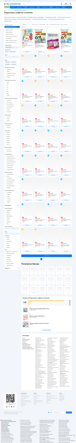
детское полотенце (63, 370)
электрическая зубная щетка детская (53, 359)
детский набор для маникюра (39, 383)
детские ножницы (50, 374)
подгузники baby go (38, 356)
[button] (69, 7)
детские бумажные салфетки (64, 382)
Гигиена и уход (10, 10)
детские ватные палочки (51, 346)
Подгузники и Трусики (9, 28)
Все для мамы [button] (24, 343)
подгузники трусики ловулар (39, 340)
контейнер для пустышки (63, 375)
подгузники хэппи (38, 349)
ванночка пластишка (38, 339)
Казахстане (12, 413)
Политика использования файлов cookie (26, 402)
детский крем (50, 347)
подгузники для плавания (51, 358)
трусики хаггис (37, 342)
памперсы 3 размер (38, 354)
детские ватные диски (51, 345)
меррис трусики (37, 346)
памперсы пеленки (63, 383)
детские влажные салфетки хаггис (40, 367)
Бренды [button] (23, 337)
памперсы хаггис (38, 355)
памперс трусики (38, 341)
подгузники (49, 371)
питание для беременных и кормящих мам (64, 348)
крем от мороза (50, 340)
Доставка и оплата (23, 394)
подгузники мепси (38, 359)
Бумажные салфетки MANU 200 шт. (37, 316)
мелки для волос (37, 384)
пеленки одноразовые (63, 381)
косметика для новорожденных (40, 372)
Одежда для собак (61, 399)
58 (51, 259)
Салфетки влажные (9, 30)
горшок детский (62, 365)
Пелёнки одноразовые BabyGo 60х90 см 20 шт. (39, 308)
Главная (5, 10)
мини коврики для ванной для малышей (64, 364)
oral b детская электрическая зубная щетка (40, 348)
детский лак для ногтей (38, 379)
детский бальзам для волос (52, 341)
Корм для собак (61, 398)
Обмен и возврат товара (24, 397)
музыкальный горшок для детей (52, 372)
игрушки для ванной (51, 342)
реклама (57, 52)
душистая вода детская (38, 385)
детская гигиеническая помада (52, 360)
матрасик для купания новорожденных (63, 362)
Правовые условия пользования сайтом (17, 411)
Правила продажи (23, 398)
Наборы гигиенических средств (11, 40)
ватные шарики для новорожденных (40, 373)
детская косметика (38, 374)
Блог (47, 401)
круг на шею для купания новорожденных (51, 362)
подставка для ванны (63, 360)
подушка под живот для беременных (65, 346)
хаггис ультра (50, 353)
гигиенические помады (38, 380)
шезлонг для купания (63, 366)
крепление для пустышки (63, 377)
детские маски (50, 366)
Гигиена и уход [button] (24, 340)
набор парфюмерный (38, 386)
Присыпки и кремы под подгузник (11, 36)
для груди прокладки (63, 340)
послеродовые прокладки (64, 349)
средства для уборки (63, 355)
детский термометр (51, 380)
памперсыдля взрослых (63, 339)
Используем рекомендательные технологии (10, 412)
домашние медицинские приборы (53, 386)
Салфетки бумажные (9, 32)
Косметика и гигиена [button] (26, 339)
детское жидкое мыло (51, 379)
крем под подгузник (51, 348)
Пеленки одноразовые (9, 34)
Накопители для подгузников (11, 42)
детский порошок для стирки (64, 356)
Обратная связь (23, 404)
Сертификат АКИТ (24, 403)
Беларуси (16, 413)
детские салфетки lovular (39, 365)
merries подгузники (38, 360)
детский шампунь (50, 377)
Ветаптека (60, 400)
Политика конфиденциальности (26, 400)
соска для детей (62, 376)
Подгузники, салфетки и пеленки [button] (28, 348)
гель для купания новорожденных (40, 371)
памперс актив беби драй (51, 354)
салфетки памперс (38, 366)
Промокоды (23, 399)
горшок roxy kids (37, 361)
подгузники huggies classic (52, 351)
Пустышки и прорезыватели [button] (27, 347)
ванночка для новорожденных (64, 359)
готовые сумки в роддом (63, 350)
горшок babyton (37, 362)
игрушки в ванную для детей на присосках (64, 372)
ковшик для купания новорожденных (63, 373)
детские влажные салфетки (52, 384)
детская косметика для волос (39, 377)
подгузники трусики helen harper (40, 345)
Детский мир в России (7, 413)
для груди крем (62, 341)
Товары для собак (61, 397)
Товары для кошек (62, 394)
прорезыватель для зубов (63, 378)
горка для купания (62, 367)
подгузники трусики (51, 357)
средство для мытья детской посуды (53, 367)
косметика (61, 342)
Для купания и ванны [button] (26, 346)
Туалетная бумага (8, 38)
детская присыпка (50, 373)
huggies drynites (50, 352)
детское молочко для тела (51, 365)
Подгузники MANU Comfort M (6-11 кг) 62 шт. (39, 323)
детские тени (50, 339)
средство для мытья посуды (64, 354)
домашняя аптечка (50, 385)
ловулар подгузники (38, 350)
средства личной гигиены (63, 345)
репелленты (37, 378)
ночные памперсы (50, 368)
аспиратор (37, 368)
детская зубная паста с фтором (52, 383)
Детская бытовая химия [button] (26, 344)
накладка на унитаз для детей (52, 378)
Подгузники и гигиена (8, 24)
